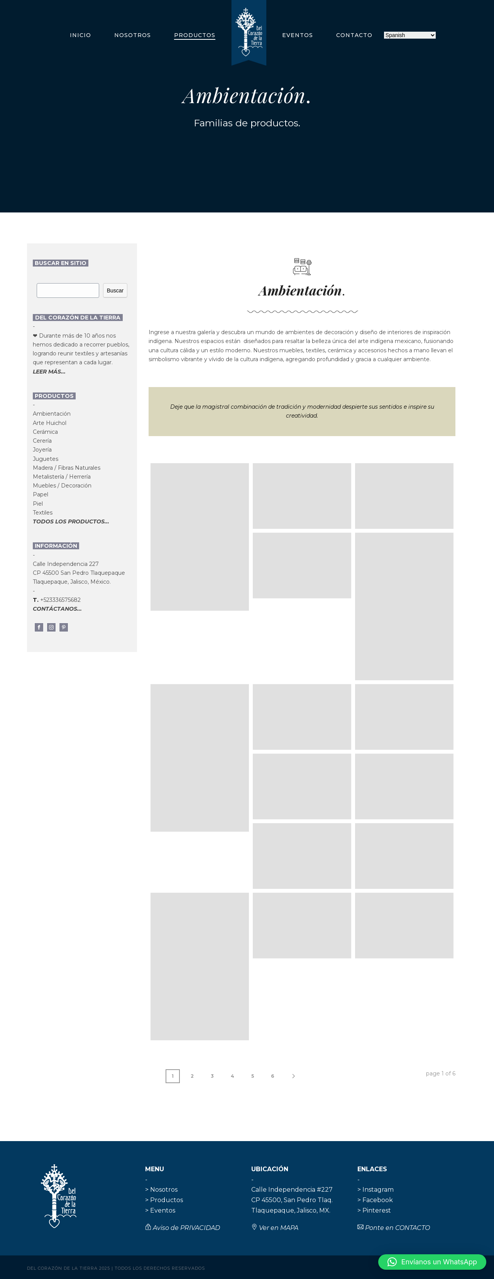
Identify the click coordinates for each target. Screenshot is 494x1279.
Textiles (42, 512)
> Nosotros (161, 1189)
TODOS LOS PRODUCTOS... (71, 521)
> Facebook (375, 1200)
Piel (38, 503)
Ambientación (52, 413)
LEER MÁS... (49, 371)
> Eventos (160, 1210)
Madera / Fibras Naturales (66, 467)
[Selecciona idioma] (410, 35)
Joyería (42, 449)
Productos (194, 35)
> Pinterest (374, 1210)
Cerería (42, 440)
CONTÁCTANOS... (57, 608)
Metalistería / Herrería (62, 476)
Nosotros (132, 35)
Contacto (354, 35)
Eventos (297, 35)
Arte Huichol (49, 423)
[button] (432, 1262)
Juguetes (45, 458)
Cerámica (45, 431)
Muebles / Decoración (62, 485)
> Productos (164, 1200)
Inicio (80, 35)
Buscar (115, 290)
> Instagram (375, 1189)
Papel (40, 494)
